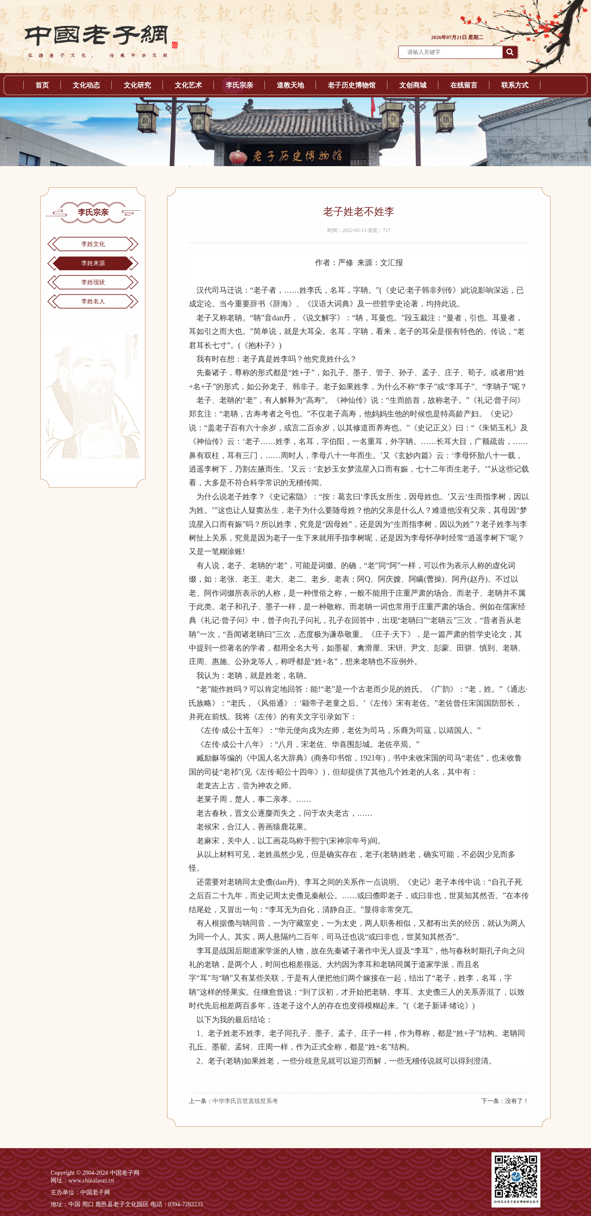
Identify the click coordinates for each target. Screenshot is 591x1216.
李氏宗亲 (239, 85)
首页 (42, 85)
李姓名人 (93, 301)
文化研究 (137, 85)
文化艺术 (188, 85)
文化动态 (86, 85)
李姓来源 (93, 263)
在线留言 (463, 85)
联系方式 (514, 85)
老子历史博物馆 (351, 85)
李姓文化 (93, 244)
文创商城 (412, 85)
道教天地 (290, 85)
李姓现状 (93, 282)
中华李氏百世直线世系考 (245, 1101)
